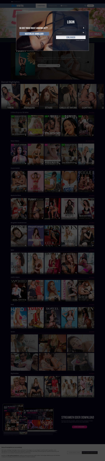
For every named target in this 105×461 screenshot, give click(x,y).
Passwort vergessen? (80, 40)
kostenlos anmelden (34, 34)
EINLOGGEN (70, 37)
